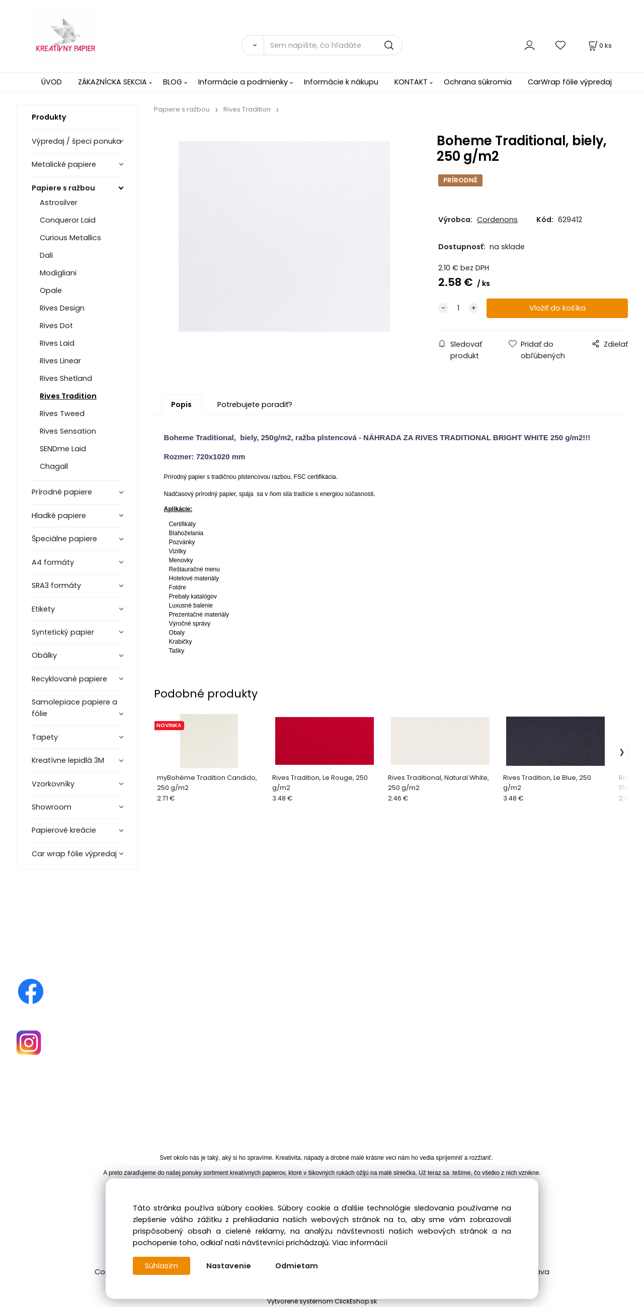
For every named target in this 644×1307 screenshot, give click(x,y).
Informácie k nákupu (341, 82)
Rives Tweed (62, 414)
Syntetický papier (63, 632)
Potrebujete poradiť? (254, 404)
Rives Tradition (68, 396)
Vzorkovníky (53, 784)
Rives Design (62, 308)
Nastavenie (228, 1266)
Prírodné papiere (62, 492)
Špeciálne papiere (64, 539)
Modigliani (58, 273)
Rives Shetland (66, 378)
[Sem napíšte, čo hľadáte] (333, 45)
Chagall (54, 466)
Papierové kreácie (64, 830)
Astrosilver (58, 202)
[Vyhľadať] (253, 45)
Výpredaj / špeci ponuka (76, 141)
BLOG (172, 82)
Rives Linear (60, 361)
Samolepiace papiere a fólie (74, 708)
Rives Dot (56, 326)
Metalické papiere (64, 164)
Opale (51, 290)
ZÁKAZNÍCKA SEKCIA (112, 82)
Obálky (44, 655)
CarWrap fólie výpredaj (570, 82)
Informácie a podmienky (243, 82)
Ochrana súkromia (478, 82)
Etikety (43, 609)
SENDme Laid (63, 449)
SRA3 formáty (56, 585)
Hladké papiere (59, 516)
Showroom (51, 807)
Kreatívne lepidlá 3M (68, 760)
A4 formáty (53, 562)
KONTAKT (411, 82)
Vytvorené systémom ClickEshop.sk (322, 1301)
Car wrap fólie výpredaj (74, 854)
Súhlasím (161, 1266)
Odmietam (296, 1266)
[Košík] (599, 45)
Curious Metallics (70, 238)
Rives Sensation (68, 431)
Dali (46, 255)
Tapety (45, 737)
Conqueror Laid (68, 220)
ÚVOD (51, 82)
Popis (181, 404)
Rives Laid (57, 343)
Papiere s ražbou (63, 188)
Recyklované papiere (69, 679)
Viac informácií (359, 1243)
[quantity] (458, 308)
